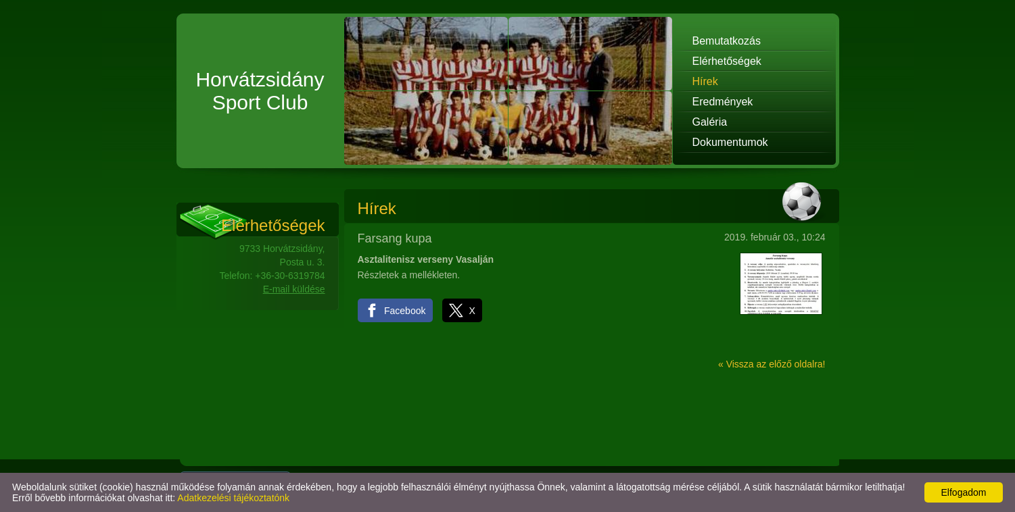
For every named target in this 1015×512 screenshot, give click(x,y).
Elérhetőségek (726, 61)
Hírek (705, 81)
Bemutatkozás (726, 41)
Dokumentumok (730, 142)
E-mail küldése (294, 289)
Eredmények (722, 101)
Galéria (710, 122)
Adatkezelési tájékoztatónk (233, 497)
